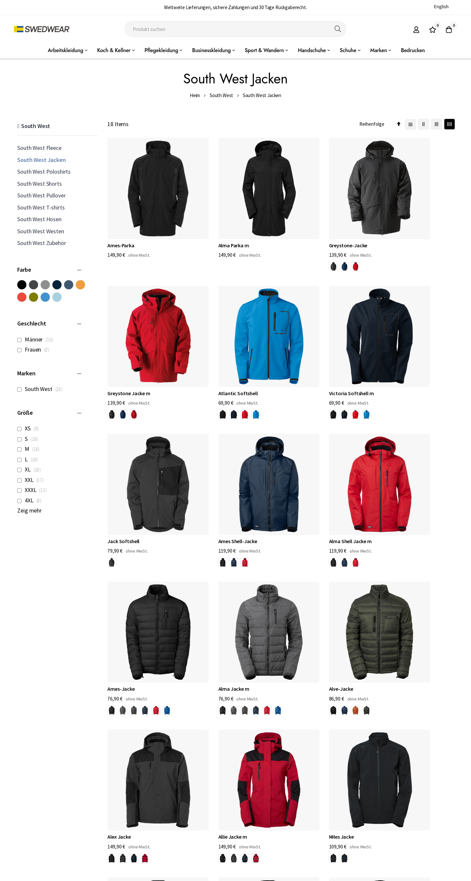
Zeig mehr (29, 510)
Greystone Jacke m (398, 226)
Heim (195, 95)
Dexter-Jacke (122, 741)
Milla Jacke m (392, 612)
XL (30, 469)
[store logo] (41, 29)
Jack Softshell (303, 354)
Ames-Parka (120, 226)
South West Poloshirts (44, 171)
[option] (291, 247)
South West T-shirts (40, 207)
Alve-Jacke (389, 483)
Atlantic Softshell (127, 354)
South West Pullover (41, 195)
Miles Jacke (299, 612)
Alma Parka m (212, 226)
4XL (31, 500)
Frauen (34, 349)
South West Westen (40, 231)
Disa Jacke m (211, 741)
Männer (36, 339)
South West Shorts (39, 183)
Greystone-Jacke (306, 226)
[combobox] (235, 29)
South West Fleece (39, 148)
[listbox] (303, 248)
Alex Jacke (119, 612)
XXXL (33, 490)
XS (29, 428)
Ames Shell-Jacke (396, 354)
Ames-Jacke (210, 483)
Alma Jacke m (302, 483)
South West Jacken (41, 160)
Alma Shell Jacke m (128, 483)
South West (221, 95)
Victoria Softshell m (219, 354)
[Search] (337, 29)
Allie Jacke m (211, 612)
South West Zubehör (41, 243)
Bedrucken (413, 50)
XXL (32, 480)
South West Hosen (39, 219)
